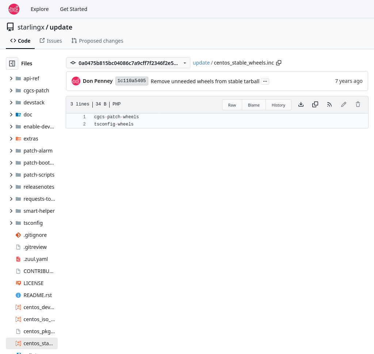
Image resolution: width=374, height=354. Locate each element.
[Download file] (301, 105)
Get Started (73, 8)
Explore (40, 8)
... (265, 80)
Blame (254, 105)
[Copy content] (315, 105)
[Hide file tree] (12, 63)
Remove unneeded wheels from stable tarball (205, 81)
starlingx (31, 27)
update (61, 27)
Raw (232, 105)
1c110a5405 (132, 81)
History (278, 105)
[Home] (14, 9)
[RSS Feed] (329, 105)
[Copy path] (278, 62)
